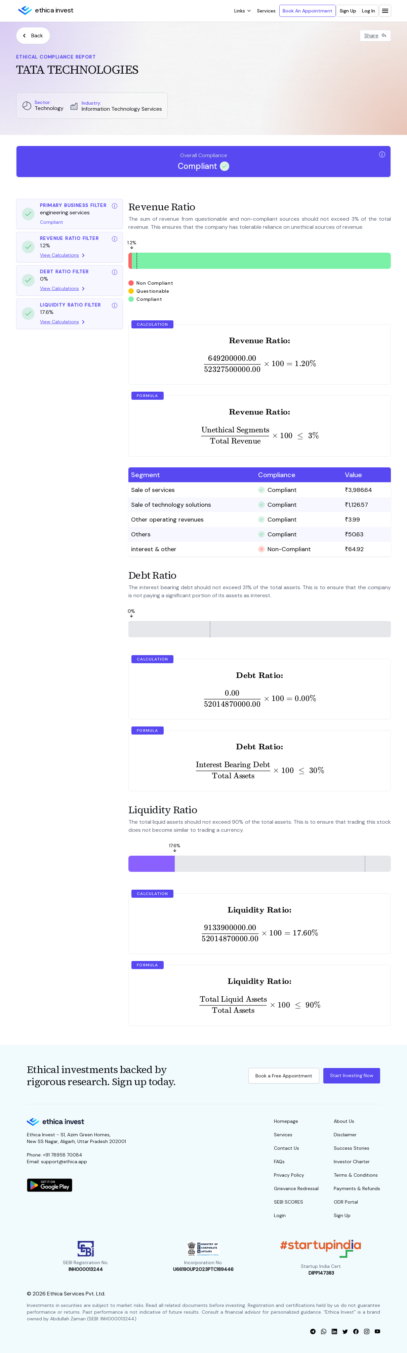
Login (280, 1215)
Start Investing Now (351, 1075)
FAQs (279, 1162)
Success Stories (351, 1148)
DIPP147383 (321, 1273)
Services (266, 11)
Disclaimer (345, 1135)
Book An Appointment (307, 11)
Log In (368, 11)
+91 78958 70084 (62, 1155)
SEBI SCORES (288, 1202)
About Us (344, 1121)
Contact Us (286, 1148)
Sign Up (348, 11)
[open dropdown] (242, 10)
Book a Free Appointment (283, 1076)
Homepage (286, 1121)
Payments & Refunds (357, 1188)
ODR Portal (346, 1202)
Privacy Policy (289, 1175)
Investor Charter (352, 1162)
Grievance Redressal (296, 1188)
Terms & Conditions (356, 1175)
